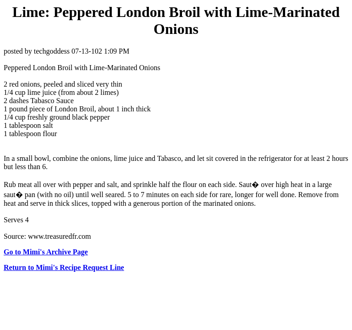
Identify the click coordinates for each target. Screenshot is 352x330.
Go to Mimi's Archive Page (46, 252)
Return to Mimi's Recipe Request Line (64, 267)
